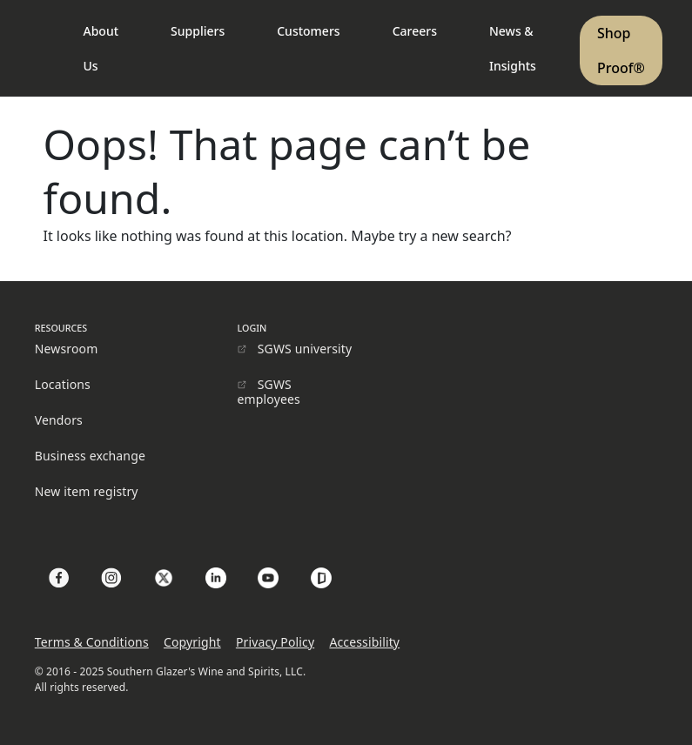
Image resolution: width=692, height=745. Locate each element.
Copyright (192, 642)
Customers (308, 31)
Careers (415, 31)
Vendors (59, 420)
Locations (63, 384)
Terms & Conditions (92, 642)
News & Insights (512, 48)
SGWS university (305, 348)
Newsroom (66, 348)
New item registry (86, 491)
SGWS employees (269, 391)
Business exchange (90, 455)
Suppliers (198, 31)
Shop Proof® (621, 50)
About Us (101, 48)
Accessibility (364, 642)
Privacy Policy (275, 642)
